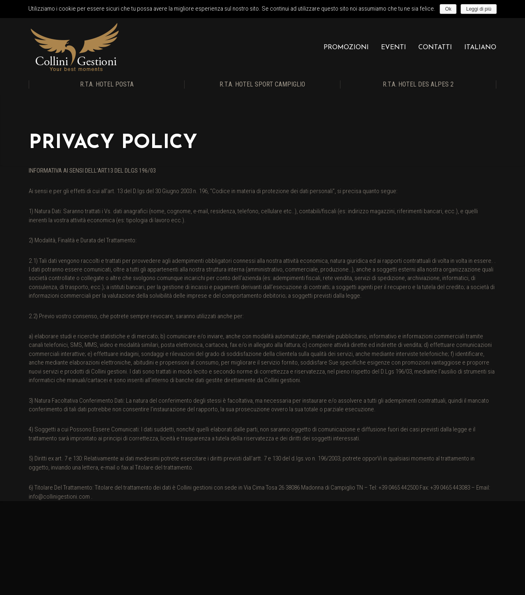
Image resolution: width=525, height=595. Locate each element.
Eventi (393, 47)
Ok (448, 9)
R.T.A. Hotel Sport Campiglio (262, 84)
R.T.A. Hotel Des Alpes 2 (418, 84)
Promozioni (346, 47)
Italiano (480, 47)
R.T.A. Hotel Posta (107, 84)
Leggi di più (478, 9)
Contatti (435, 47)
